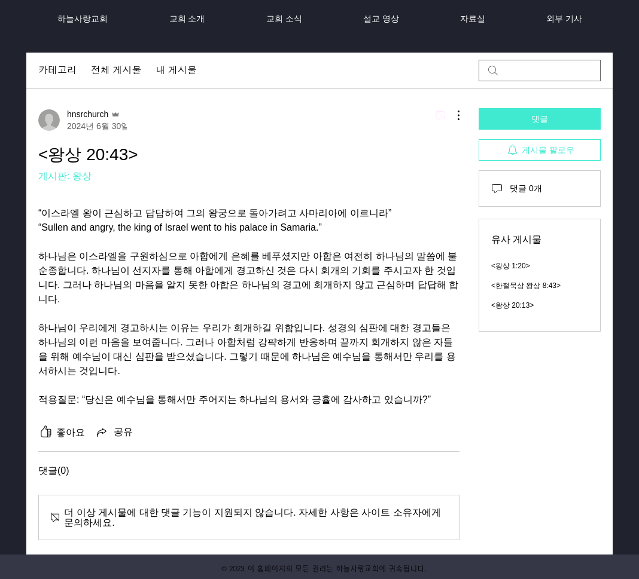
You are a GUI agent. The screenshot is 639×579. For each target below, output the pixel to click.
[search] (540, 70)
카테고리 (57, 70)
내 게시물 (176, 70)
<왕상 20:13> (512, 305)
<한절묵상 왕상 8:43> (526, 285)
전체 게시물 (116, 70)
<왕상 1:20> (510, 266)
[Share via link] (114, 432)
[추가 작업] (452, 115)
